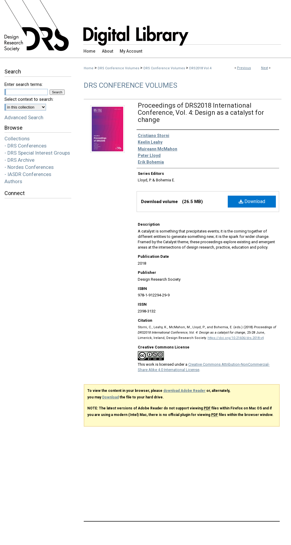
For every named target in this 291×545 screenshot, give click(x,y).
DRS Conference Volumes (118, 68)
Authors (13, 181)
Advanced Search (23, 117)
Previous (244, 68)
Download (252, 201)
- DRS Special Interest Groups (37, 153)
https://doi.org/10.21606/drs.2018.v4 (236, 338)
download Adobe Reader (184, 391)
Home (89, 68)
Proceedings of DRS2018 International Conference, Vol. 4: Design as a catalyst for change (201, 112)
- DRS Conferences (25, 146)
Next (264, 68)
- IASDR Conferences (27, 174)
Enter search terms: (23, 84)
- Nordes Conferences (29, 167)
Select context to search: (28, 99)
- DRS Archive (19, 160)
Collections (17, 139)
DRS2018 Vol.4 (200, 68)
